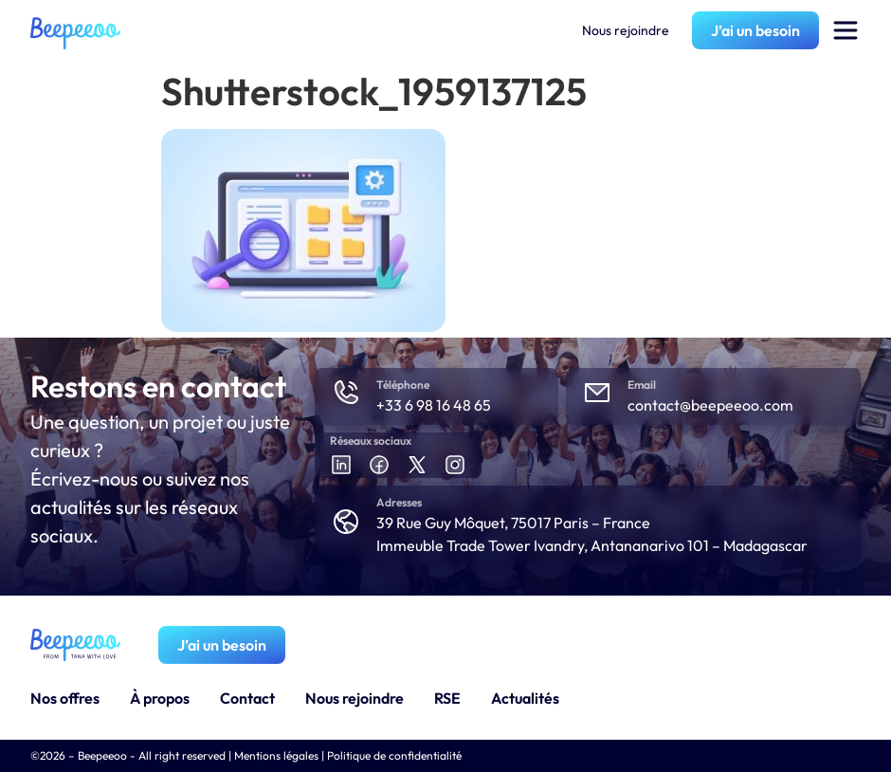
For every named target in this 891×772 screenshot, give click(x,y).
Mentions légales (276, 755)
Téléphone (402, 384)
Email (641, 384)
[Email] (597, 392)
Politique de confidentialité (394, 755)
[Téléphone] (346, 392)
